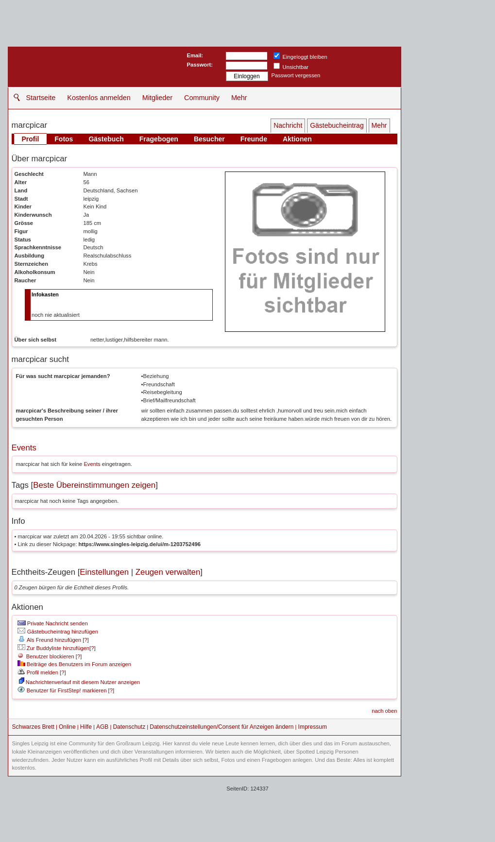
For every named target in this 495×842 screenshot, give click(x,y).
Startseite (41, 98)
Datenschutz (129, 726)
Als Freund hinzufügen (49, 640)
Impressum (312, 726)
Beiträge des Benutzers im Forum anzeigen (74, 664)
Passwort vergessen (296, 75)
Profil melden (37, 672)
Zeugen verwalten (168, 572)
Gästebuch (105, 139)
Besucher (209, 139)
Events (24, 447)
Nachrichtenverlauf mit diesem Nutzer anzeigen (79, 682)
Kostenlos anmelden (98, 98)
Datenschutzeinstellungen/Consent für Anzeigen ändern (221, 726)
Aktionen (297, 139)
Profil (30, 139)
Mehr (239, 98)
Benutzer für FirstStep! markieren (67, 690)
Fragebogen (158, 139)
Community (202, 98)
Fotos (63, 139)
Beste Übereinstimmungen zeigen (94, 485)
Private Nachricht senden (52, 623)
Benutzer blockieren (45, 656)
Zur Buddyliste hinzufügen (53, 648)
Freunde (253, 139)
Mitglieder (157, 98)
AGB (102, 726)
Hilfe (86, 726)
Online (67, 726)
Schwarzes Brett (33, 726)
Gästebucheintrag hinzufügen (57, 632)
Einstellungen (104, 572)
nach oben (384, 711)
